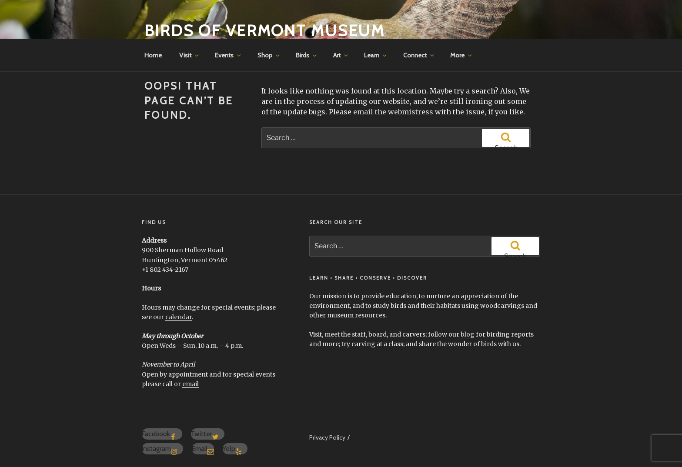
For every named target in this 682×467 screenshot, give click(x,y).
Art (341, 55)
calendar (178, 317)
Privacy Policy (327, 437)
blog (468, 334)
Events (228, 55)
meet (332, 334)
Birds (307, 55)
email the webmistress (393, 111)
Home (153, 55)
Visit (189, 55)
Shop (269, 55)
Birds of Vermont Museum (264, 30)
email (190, 384)
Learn (376, 55)
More (461, 55)
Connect (419, 55)
